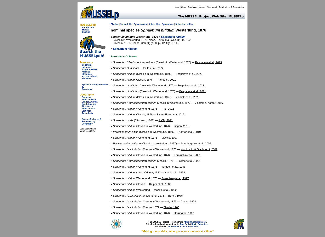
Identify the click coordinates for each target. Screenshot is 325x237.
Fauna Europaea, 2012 (170, 114)
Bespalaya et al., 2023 (208, 62)
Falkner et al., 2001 (189, 160)
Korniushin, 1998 (175, 172)
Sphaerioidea (140, 24)
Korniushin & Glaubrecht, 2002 (199, 149)
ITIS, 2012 (167, 108)
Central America (89, 102)
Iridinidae (86, 78)
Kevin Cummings (200, 224)
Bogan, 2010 (181, 126)
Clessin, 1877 (122, 43)
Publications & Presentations (232, 7)
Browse (85, 30)
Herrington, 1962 (184, 213)
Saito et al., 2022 (153, 68)
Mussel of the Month (208, 7)
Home (176, 7)
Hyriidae (86, 72)
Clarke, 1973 (188, 201)
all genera (86, 65)
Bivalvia (115, 24)
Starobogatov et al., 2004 (196, 143)
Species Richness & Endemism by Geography (91, 121)
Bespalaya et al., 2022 (189, 73)
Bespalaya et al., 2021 (190, 85)
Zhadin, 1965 (171, 207)
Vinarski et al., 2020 (187, 97)
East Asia (86, 111)
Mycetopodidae (89, 76)
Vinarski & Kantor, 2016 (209, 102)
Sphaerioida (126, 24)
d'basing (86, 32)
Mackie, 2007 (169, 137)
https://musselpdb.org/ (195, 222)
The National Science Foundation (182, 226)
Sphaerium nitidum (125, 48)
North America (89, 99)
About (183, 7)
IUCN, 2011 (166, 120)
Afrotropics (87, 106)
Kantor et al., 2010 (190, 131)
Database (192, 7)
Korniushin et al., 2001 (187, 155)
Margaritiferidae (89, 69)
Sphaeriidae (154, 24)
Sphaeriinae (168, 24)
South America (89, 104)
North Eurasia (88, 109)
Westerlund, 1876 (136, 39)
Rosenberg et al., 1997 (175, 178)
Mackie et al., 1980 (165, 189)
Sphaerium (180, 24)
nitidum (190, 24)
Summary (86, 97)
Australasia (87, 113)
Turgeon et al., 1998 (173, 166)
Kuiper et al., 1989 (160, 184)
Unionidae (87, 67)
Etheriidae (87, 74)
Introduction (88, 27)
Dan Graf (184, 224)
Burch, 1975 (175, 195)
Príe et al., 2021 (166, 79)
